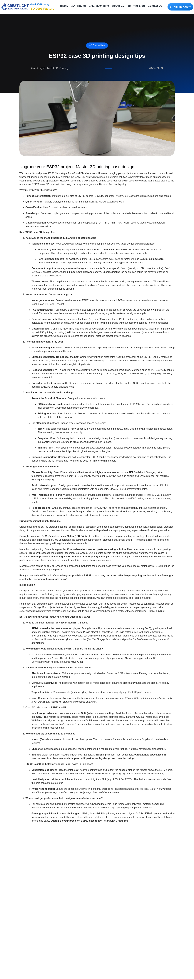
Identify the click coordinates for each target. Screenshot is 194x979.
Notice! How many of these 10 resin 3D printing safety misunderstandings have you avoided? (95, 955)
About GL (118, 7)
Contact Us (154, 7)
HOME (65, 6)
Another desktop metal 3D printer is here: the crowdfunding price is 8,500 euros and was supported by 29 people (155, 957)
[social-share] (146, 829)
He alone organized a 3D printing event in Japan (34, 951)
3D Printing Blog (97, 45)
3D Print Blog (134, 7)
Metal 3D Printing (40, 4)
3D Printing (79, 7)
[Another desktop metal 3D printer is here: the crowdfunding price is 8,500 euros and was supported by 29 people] (156, 925)
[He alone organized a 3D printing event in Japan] (37, 925)
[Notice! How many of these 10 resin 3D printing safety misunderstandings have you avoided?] (97, 925)
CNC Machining (98, 7)
